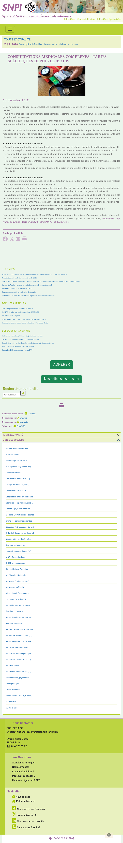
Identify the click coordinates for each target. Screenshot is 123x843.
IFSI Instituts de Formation (17, 569)
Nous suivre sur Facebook (28, 809)
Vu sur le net (11, 708)
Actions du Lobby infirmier (17, 449)
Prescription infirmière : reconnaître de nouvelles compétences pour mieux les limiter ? (34, 274)
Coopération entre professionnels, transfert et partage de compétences (28, 343)
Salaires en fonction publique (18, 654)
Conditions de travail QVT (16, 491)
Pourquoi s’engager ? (23, 776)
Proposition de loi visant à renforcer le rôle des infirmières (23, 319)
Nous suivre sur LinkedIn (28, 821)
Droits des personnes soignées (19, 521)
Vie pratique (11, 702)
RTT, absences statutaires (17, 647)
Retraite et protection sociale (18, 641)
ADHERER (61, 364)
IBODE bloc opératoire (15, 563)
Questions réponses (14, 611)
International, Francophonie (17, 593)
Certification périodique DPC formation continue (20, 339)
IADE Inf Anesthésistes (15, 557)
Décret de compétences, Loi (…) (19, 503)
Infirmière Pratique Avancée (18, 581)
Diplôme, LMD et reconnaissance (20, 515)
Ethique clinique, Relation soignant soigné (18, 346)
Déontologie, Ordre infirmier (18, 509)
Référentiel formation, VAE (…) (19, 635)
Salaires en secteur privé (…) (18, 660)
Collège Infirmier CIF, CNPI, (17, 485)
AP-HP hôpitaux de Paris (16, 461)
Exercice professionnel (15, 545)
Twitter (22, 418)
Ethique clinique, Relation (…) (18, 539)
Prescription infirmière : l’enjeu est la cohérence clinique (48, 44)
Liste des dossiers (13, 440)
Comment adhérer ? (23, 771)
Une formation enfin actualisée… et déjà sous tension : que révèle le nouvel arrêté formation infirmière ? (41, 281)
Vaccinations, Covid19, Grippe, (19, 696)
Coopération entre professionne (19, 497)
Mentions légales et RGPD (26, 780)
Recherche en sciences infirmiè (19, 629)
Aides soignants (12, 455)
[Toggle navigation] (10, 29)
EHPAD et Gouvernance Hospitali (20, 533)
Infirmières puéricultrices (16, 587)
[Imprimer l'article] (24, 240)
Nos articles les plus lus (61, 379)
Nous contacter (20, 767)
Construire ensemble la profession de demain (19, 292)
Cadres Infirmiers (13, 473)
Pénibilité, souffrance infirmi (18, 605)
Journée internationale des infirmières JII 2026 (19, 278)
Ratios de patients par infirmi (18, 617)
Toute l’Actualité (13, 435)
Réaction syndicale (14, 623)
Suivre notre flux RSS (26, 827)
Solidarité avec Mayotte (11, 316)
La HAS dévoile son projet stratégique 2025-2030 (20, 312)
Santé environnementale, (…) (18, 672)
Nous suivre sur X (24, 815)
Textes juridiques (13, 690)
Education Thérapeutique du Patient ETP (17, 350)
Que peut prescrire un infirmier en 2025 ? (17, 308)
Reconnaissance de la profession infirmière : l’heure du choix (25, 323)
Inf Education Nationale (16, 575)
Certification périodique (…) (18, 479)
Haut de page (21, 796)
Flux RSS (19, 426)
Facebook (30, 414)
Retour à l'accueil (23, 801)
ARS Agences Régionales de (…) (20, 467)
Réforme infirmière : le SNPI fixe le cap (17, 288)
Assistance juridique (23, 762)
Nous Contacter (22, 723)
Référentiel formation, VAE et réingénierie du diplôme (22, 336)
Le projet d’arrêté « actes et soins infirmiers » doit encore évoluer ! (27, 285)
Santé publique (12, 684)
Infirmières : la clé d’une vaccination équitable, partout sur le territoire (28, 295)
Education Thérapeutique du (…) (20, 527)
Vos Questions (21, 757)
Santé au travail (12, 665)
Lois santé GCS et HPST (16, 599)
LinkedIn (22, 422)
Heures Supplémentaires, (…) (18, 551)
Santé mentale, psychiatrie (17, 678)
